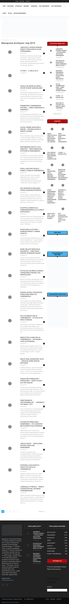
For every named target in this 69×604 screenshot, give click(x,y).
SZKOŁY (4, 13)
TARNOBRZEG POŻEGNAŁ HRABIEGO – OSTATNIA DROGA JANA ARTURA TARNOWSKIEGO (61, 52)
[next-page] (17, 511)
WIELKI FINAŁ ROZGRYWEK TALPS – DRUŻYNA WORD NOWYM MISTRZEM (32, 361)
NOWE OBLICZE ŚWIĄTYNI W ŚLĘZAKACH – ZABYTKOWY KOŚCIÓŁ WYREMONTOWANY (30, 251)
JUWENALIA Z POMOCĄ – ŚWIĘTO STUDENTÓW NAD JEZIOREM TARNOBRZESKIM (32, 489)
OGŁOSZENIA (10, 6)
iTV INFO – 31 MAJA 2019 (29, 71)
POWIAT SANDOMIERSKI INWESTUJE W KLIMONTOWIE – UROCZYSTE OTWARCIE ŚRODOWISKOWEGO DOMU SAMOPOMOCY (51, 196)
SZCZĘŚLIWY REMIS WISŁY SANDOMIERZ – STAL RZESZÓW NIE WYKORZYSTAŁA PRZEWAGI (31, 424)
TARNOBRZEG (34, 6)
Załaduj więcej (57, 113)
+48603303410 (30, 599)
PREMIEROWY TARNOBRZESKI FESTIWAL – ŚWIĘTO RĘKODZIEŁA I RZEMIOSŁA (32, 107)
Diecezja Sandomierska (19, 13)
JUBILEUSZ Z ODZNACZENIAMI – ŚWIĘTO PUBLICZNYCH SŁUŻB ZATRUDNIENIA (31, 49)
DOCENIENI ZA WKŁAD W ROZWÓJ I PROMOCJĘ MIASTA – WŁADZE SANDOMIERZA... (62, 194)
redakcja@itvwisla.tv (8, 580)
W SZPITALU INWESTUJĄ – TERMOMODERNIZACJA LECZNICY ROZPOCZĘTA (32, 210)
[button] (65, 6)
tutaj (59, 569)
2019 (11, 40)
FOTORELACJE (18, 6)
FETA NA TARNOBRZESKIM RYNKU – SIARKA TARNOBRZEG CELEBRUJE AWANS (61, 87)
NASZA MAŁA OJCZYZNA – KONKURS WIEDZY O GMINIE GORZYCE (30, 231)
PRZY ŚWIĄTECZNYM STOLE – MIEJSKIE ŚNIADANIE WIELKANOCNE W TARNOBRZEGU (52, 174)
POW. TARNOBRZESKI (44, 6)
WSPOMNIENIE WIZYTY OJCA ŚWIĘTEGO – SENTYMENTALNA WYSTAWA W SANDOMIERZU (31, 149)
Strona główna (5, 40)
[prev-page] (48, 225)
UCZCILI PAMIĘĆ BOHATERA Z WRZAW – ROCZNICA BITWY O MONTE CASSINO (30, 129)
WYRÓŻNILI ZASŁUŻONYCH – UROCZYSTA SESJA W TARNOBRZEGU (30, 467)
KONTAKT (28, 1)
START (4, 6)
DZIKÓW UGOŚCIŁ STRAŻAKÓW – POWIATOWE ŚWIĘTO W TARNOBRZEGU (31, 294)
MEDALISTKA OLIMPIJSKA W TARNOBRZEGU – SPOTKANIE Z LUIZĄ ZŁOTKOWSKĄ (31, 339)
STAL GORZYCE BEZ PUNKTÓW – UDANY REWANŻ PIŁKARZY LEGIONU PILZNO (51, 156)
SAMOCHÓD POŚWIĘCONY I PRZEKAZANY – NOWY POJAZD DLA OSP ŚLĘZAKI (31, 381)
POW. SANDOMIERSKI (56, 6)
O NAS (16, 1)
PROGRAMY (26, 6)
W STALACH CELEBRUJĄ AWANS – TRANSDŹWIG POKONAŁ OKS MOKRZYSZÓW (32, 273)
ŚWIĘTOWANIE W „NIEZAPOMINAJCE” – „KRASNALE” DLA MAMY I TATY (32, 402)
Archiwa (49, 587)
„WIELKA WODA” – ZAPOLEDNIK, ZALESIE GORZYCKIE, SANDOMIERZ (31, 445)
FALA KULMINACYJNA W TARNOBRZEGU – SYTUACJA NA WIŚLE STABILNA (31, 318)
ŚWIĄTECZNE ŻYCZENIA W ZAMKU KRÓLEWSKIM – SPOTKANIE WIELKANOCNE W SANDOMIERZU (62, 174)
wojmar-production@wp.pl (12, 602)
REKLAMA (22, 1)
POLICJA (10, 13)
